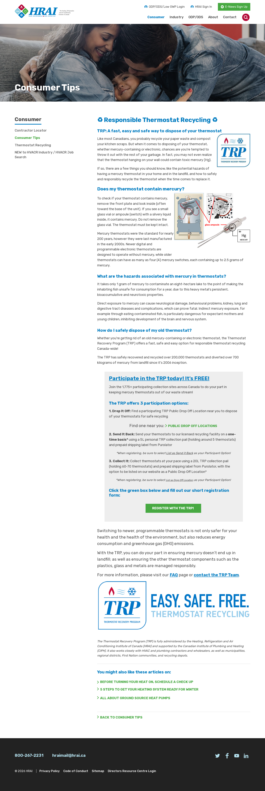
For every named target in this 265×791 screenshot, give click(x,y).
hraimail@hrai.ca (69, 755)
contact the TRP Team (216, 574)
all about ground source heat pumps (135, 698)
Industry (176, 17)
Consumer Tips (27, 138)
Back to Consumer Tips (121, 717)
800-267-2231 (29, 755)
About (213, 17)
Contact (229, 17)
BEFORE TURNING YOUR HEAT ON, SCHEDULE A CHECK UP (146, 682)
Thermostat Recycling (33, 145)
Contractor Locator (31, 130)
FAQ (174, 574)
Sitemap (98, 771)
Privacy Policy (49, 771)
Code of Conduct (75, 771)
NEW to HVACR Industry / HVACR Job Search (44, 154)
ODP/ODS (195, 17)
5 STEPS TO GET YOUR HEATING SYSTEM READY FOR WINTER (149, 689)
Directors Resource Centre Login (132, 771)
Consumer (156, 17)
